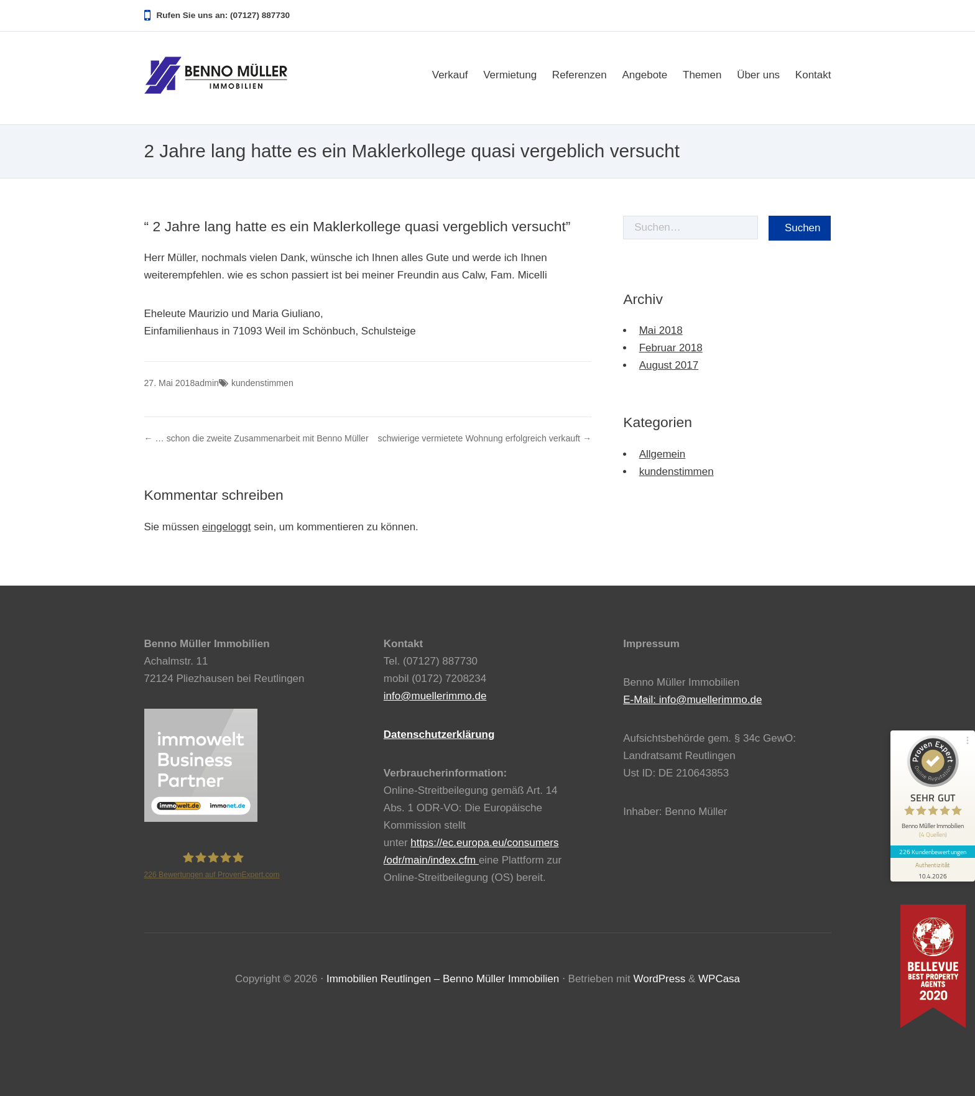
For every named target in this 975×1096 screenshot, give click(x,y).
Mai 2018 (661, 330)
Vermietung (510, 75)
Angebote (644, 75)
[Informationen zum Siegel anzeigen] (932, 870)
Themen (702, 75)
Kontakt (813, 75)
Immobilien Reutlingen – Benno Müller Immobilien (442, 979)
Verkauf (450, 75)
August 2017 (668, 365)
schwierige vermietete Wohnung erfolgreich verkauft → (485, 438)
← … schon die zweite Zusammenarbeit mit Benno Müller (256, 438)
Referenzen (579, 75)
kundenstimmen (262, 383)
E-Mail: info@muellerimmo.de (692, 700)
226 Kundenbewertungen (932, 851)
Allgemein (662, 454)
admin (207, 383)
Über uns (758, 75)
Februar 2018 (671, 348)
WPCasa (719, 979)
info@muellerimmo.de (435, 696)
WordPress (659, 979)
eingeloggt (226, 527)
